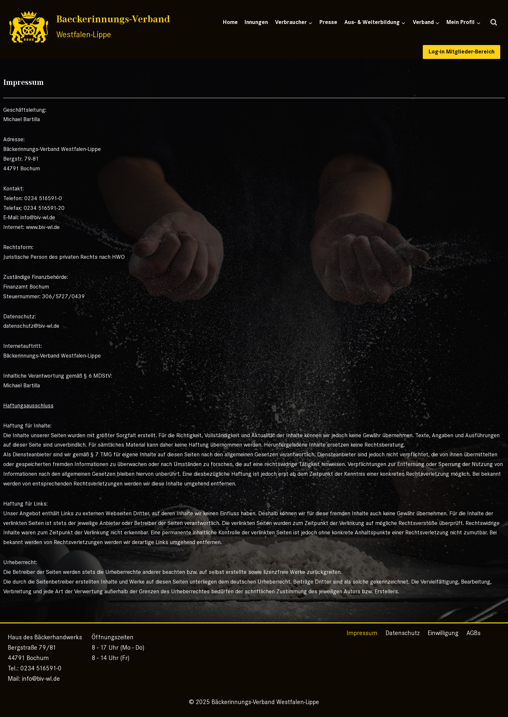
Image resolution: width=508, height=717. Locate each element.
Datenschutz (403, 633)
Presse (328, 22)
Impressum (362, 633)
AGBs (473, 633)
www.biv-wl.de (43, 227)
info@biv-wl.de (37, 217)
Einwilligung (443, 633)
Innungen (256, 22)
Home (230, 22)
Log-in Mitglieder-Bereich (461, 51)
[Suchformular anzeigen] (493, 22)
